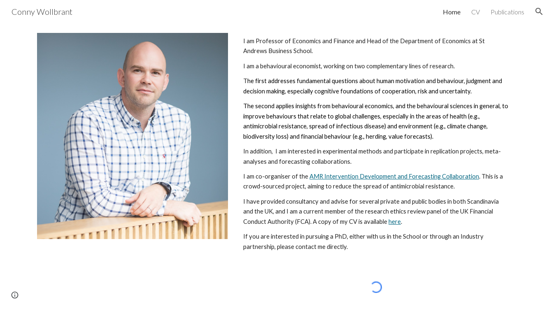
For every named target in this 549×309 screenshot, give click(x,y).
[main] (376, 144)
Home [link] (452, 12)
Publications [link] (507, 12)
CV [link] (475, 12)
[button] (539, 11)
